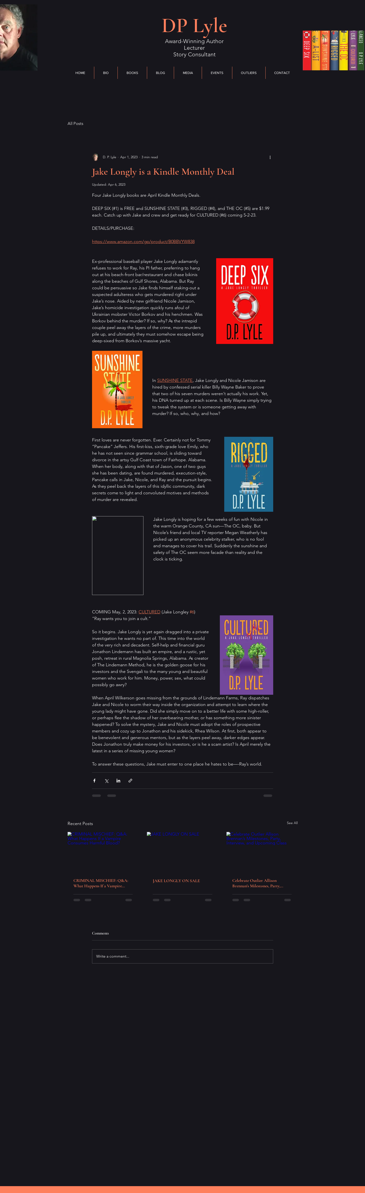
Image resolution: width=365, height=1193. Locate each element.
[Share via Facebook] (94, 780)
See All (292, 823)
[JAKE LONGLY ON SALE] (182, 852)
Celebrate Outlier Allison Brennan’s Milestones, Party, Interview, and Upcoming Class (259, 883)
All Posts (75, 123)
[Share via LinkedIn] (118, 780)
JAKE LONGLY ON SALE (176, 880)
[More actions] (270, 157)
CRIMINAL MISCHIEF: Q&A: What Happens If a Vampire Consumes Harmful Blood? (100, 883)
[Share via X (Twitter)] (106, 780)
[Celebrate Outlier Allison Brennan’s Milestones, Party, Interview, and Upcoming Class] (262, 852)
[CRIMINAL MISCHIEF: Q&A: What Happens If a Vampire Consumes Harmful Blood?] (103, 852)
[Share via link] (130, 780)
